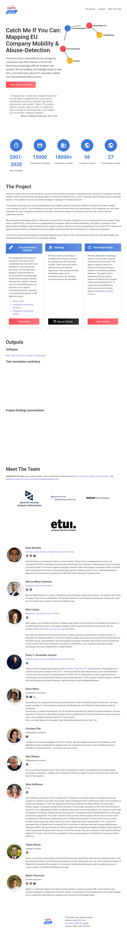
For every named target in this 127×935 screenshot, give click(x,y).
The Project (90, 9)
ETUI (40, 479)
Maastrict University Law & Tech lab (21, 479)
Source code (18, 301)
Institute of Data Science (36, 552)
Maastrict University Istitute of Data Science (90, 476)
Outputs (101, 9)
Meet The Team (115, 9)
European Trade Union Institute (39, 585)
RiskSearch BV (52, 479)
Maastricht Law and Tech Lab (61, 552)
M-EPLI (56, 613)
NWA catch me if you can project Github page (25, 355)
